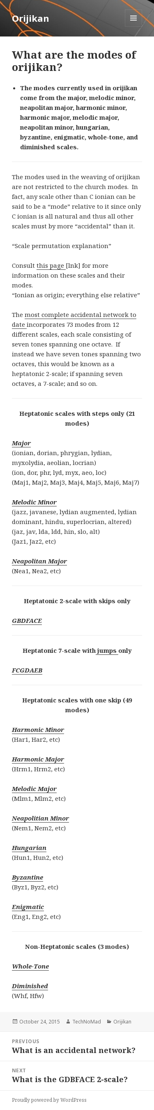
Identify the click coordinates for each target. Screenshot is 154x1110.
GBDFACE (27, 620)
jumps (107, 650)
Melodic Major (34, 788)
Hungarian (29, 847)
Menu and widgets (133, 26)
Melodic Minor (34, 502)
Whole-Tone (30, 966)
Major (21, 443)
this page (51, 265)
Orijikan (30, 18)
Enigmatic (28, 907)
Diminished (30, 986)
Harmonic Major (38, 759)
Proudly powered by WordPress (49, 1099)
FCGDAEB (27, 670)
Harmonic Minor (38, 729)
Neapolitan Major (39, 561)
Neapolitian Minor (40, 818)
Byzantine (27, 877)
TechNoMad (86, 1021)
